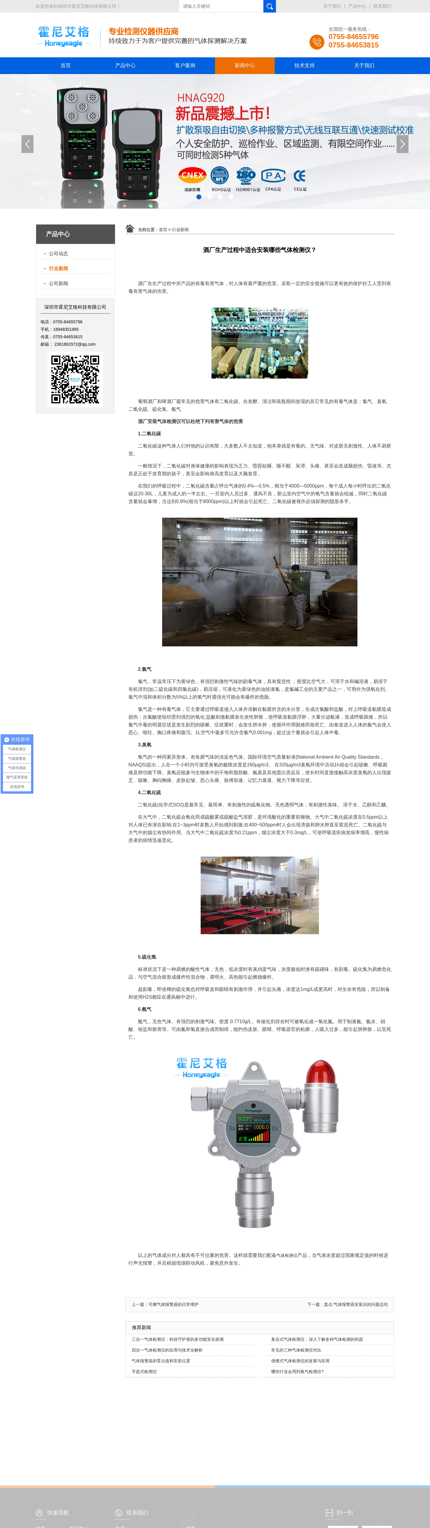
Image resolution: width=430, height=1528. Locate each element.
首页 (66, 65)
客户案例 (185, 65)
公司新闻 (58, 283)
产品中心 (358, 6)
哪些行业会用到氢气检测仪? (297, 1371)
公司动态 (58, 253)
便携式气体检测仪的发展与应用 (300, 1360)
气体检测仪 (287, 1255)
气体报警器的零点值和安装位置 (161, 1360)
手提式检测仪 (144, 1371)
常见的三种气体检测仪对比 (296, 1350)
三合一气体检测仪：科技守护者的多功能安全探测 (178, 1339)
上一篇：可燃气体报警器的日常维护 (165, 1304)
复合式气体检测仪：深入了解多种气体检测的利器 (317, 1339)
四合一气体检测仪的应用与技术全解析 (167, 1350)
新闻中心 (245, 65)
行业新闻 (58, 268)
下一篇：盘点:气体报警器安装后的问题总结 (347, 1304)
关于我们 (333, 6)
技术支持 (304, 65)
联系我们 (383, 6)
